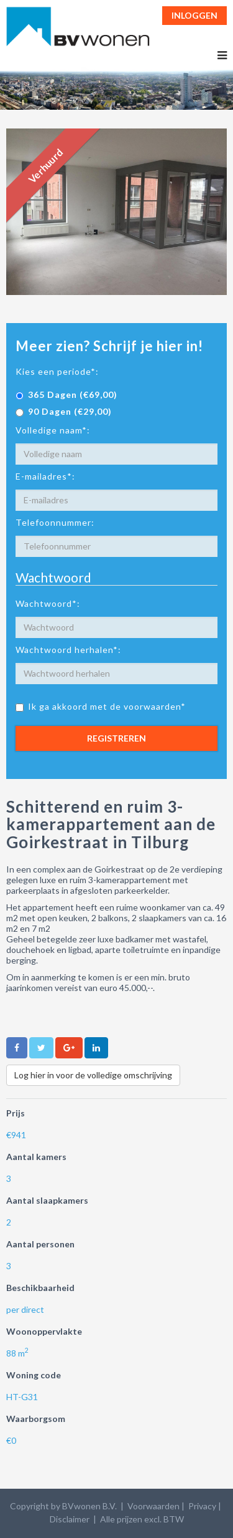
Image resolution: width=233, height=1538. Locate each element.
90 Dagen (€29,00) (64, 411)
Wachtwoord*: (48, 603)
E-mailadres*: (45, 476)
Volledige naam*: (53, 430)
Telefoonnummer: (55, 522)
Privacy (202, 1506)
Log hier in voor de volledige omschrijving (93, 1075)
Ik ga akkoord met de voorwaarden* (101, 706)
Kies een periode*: (57, 371)
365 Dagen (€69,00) (66, 394)
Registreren (116, 738)
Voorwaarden (153, 1506)
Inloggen (194, 15)
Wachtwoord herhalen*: (68, 649)
